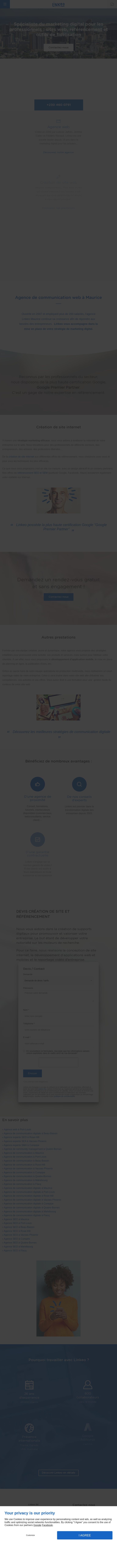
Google (37, 1525)
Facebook (47, 1525)
